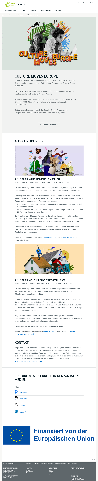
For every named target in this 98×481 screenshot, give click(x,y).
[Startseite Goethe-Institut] (10, 4)
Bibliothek (32, 11)
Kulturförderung (29, 471)
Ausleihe (51, 472)
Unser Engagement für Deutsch (10, 475)
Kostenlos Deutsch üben (9, 476)
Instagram (23, 398)
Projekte (28, 470)
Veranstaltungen (78, 468)
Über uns (58, 11)
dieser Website (49, 237)
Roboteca (51, 471)
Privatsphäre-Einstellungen (47, 463)
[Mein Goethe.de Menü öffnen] (85, 3)
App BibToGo (52, 474)
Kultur (23, 11)
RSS (69, 463)
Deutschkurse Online (8, 470)
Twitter (22, 405)
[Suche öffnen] (78, 2)
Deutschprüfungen (7, 472)
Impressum (28, 463)
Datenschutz (36, 463)
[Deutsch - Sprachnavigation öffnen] (91, 3)
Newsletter (74, 463)
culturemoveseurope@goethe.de (29, 361)
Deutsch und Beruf (7, 477)
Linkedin (22, 412)
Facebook (23, 392)
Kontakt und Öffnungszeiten (77, 479)
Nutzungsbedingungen (60, 463)
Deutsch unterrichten (8, 474)
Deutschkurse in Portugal (9, 471)
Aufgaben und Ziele (76, 478)
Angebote (28, 472)
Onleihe (50, 470)
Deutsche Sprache (11, 11)
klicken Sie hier (67, 237)
